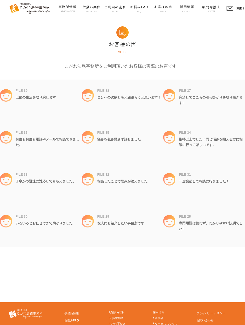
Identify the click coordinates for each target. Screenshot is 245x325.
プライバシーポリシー (210, 313)
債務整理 (117, 318)
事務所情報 (67, 8)
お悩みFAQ (139, 8)
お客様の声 (163, 8)
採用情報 (187, 8)
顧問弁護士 (211, 8)
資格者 (159, 318)
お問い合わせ (205, 320)
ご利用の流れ (115, 8)
